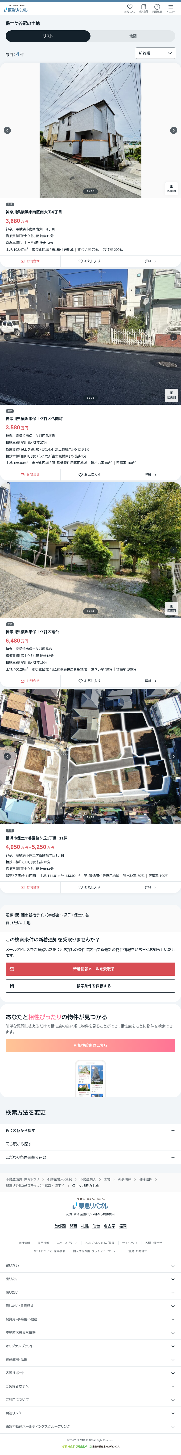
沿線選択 (145, 1179)
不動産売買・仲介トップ (22, 1179)
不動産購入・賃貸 (59, 1179)
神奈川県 (125, 1179)
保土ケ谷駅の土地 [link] (85, 1186)
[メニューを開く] (171, 8)
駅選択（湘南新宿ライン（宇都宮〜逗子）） (35, 1186)
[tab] (48, 36)
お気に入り (91, 261)
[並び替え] (155, 53)
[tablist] (90, 36)
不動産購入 (87, 1179)
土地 (107, 1179)
